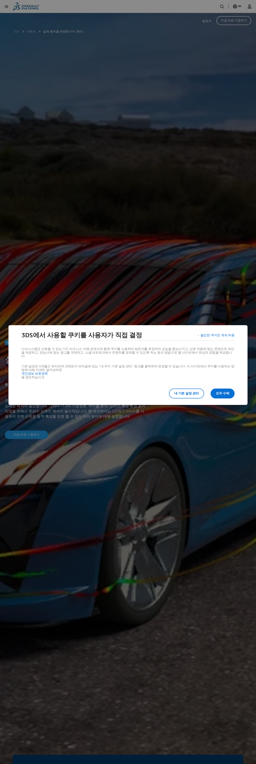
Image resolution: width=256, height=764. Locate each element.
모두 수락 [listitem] (222, 393)
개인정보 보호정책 (34, 373)
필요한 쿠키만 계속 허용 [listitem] (217, 335)
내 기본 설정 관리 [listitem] (186, 393)
